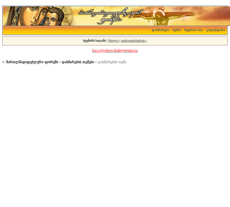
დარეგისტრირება (133, 40)
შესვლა (113, 40)
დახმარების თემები (78, 62)
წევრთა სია (194, 30)
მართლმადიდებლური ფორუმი (32, 62)
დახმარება (160, 30)
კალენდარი (215, 30)
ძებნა (177, 30)
